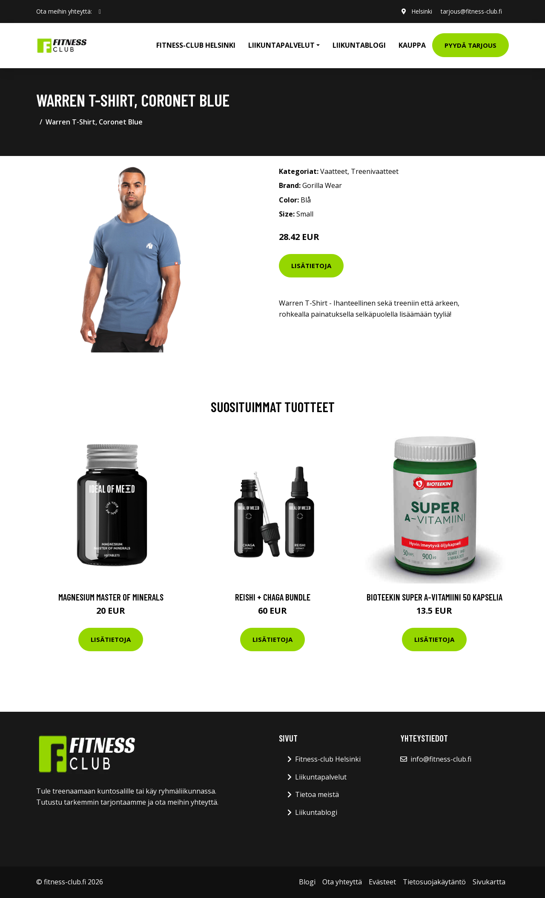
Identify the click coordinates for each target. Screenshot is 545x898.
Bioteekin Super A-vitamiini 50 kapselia (434, 597)
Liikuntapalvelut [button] (281, 45)
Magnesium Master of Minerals (111, 597)
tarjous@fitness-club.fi (471, 11)
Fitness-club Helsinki (195, 45)
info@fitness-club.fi (440, 759)
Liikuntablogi (359, 45)
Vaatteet (333, 171)
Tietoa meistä (317, 794)
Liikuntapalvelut (321, 777)
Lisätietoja (311, 265)
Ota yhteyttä (342, 881)
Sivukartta (489, 881)
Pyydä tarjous (470, 45)
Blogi (307, 881)
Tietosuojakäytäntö (434, 881)
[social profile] (99, 11)
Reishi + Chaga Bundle (272, 597)
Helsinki (421, 11)
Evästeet (382, 881)
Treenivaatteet (375, 171)
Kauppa (412, 45)
